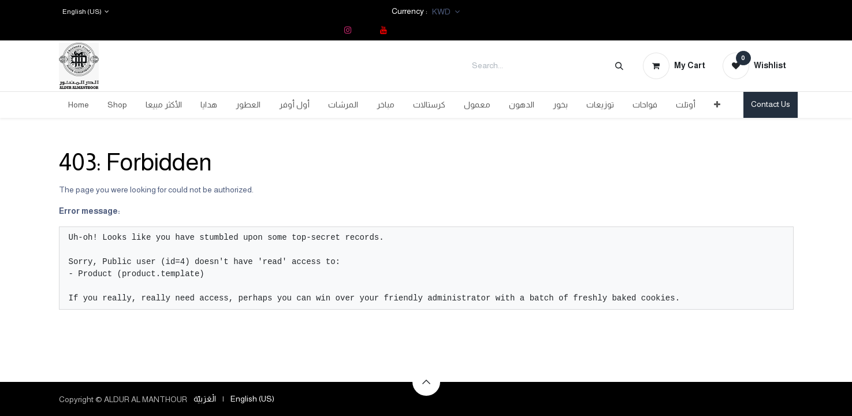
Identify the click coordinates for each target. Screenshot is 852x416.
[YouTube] (383, 30)
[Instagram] (348, 30)
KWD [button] (442, 11)
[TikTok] (366, 30)
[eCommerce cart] (674, 66)
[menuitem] (78, 105)
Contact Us (770, 104)
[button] (426, 382)
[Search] (619, 66)
